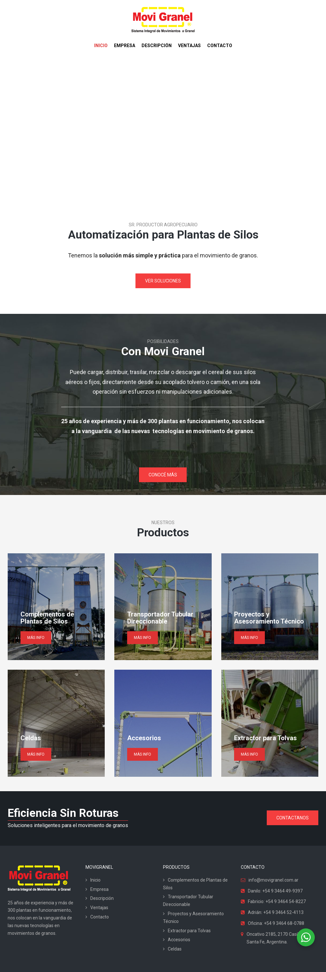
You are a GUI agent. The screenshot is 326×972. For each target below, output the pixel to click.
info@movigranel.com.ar (273, 880)
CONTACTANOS (292, 817)
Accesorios (179, 939)
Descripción (102, 898)
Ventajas (99, 907)
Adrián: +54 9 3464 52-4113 (276, 912)
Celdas (175, 948)
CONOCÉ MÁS (163, 474)
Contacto (99, 916)
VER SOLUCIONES (163, 280)
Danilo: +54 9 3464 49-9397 (275, 890)
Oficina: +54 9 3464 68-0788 (276, 923)
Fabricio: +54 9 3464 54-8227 (277, 901)
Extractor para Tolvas (189, 930)
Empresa (99, 889)
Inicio (95, 880)
